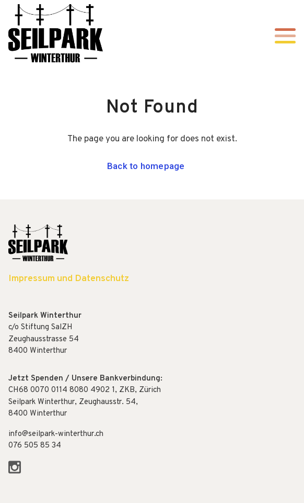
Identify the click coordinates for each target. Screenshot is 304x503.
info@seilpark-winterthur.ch (55, 434)
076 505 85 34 (34, 446)
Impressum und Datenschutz (68, 279)
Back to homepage (145, 166)
